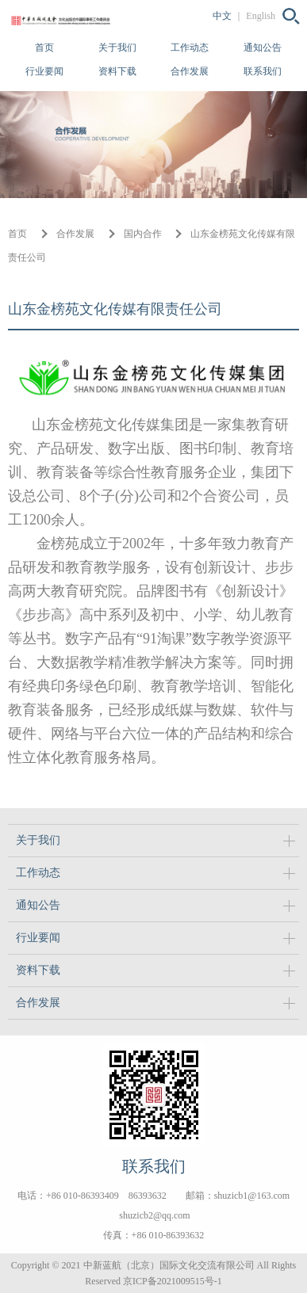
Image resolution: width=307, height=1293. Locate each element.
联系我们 (263, 71)
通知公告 (263, 47)
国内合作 (143, 233)
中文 (222, 15)
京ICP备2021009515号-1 (172, 1281)
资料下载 (117, 71)
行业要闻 (44, 71)
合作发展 (190, 71)
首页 (44, 47)
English (260, 15)
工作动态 (190, 47)
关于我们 (117, 47)
